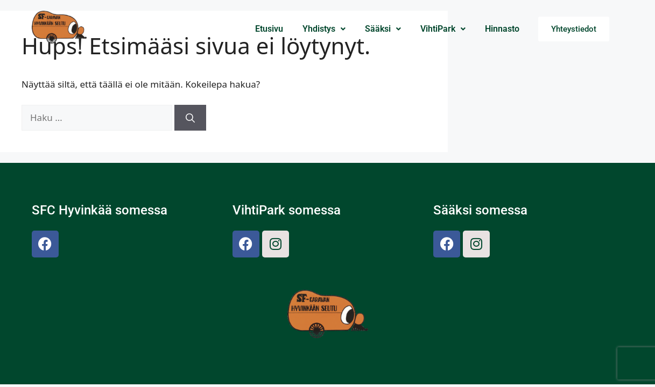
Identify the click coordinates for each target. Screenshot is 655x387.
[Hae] (190, 118)
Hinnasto (502, 29)
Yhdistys (324, 29)
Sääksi (383, 29)
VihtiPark (443, 29)
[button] (324, 29)
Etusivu (269, 29)
